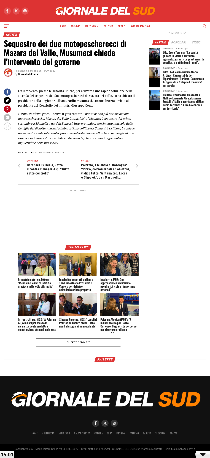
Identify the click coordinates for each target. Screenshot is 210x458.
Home (63, 26)
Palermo (134, 433)
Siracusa (160, 433)
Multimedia (91, 26)
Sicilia (60, 152)
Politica (108, 26)
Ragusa (147, 433)
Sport (121, 26)
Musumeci (46, 152)
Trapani (174, 433)
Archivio (75, 26)
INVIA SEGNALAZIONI (140, 26)
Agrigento (64, 433)
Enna (109, 433)
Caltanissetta (82, 433)
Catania (98, 433)
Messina (120, 433)
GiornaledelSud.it (28, 74)
